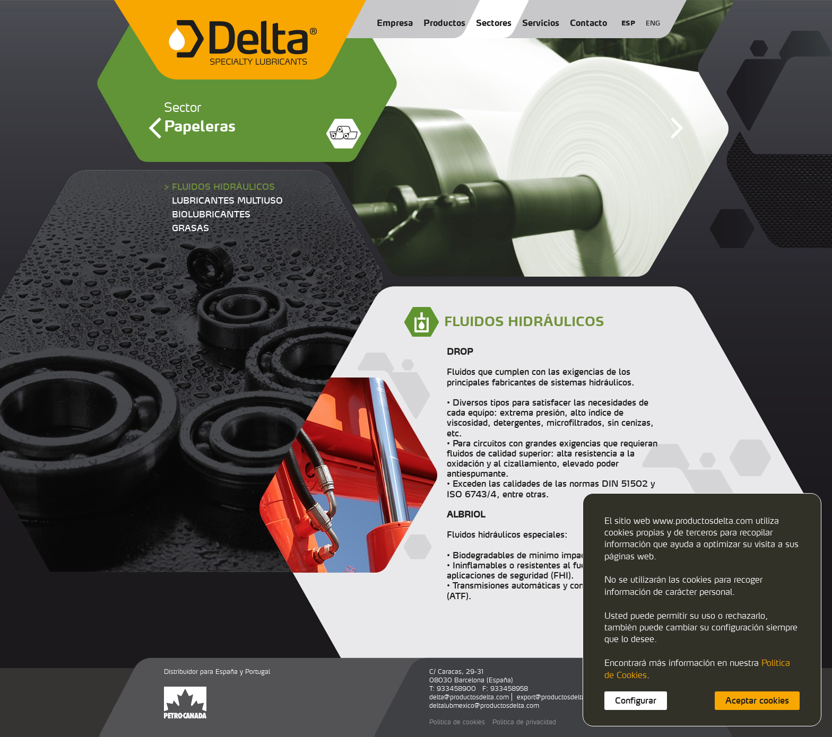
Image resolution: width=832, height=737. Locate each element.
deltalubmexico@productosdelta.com (484, 705)
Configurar (635, 700)
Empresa (395, 22)
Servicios (540, 22)
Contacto (588, 22)
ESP (628, 23)
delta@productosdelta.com (469, 697)
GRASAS (190, 228)
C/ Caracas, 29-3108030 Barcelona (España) (471, 676)
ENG (653, 23)
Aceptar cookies (757, 700)
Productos (444, 22)
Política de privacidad (524, 722)
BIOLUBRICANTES (211, 214)
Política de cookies (457, 722)
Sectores (494, 22)
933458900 (456, 688)
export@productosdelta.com (558, 697)
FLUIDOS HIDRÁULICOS (223, 186)
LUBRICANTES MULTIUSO (227, 200)
